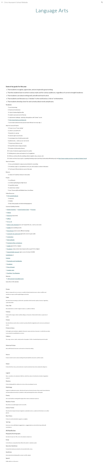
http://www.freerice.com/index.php (17, 120)
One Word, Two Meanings (13, 273)
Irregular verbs (10, 270)
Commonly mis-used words (13, 233)
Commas (8, 258)
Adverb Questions (11, 209)
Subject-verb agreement (13, 224)
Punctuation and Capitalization (14, 261)
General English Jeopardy (13, 252)
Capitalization (9, 255)
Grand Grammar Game (23, 209)
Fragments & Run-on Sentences (14, 243)
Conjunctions (10, 237)
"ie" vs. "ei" (9, 221)
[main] (52, 10)
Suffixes (9, 218)
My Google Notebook (12, 196)
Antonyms (9, 215)
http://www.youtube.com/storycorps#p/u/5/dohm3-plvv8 (73, 158)
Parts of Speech (11, 267)
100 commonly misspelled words (15, 278)
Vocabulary (9, 249)
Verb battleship (10, 240)
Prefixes (9, 212)
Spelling (9, 227)
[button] (2, 2)
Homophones (10, 230)
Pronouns (33, 209)
